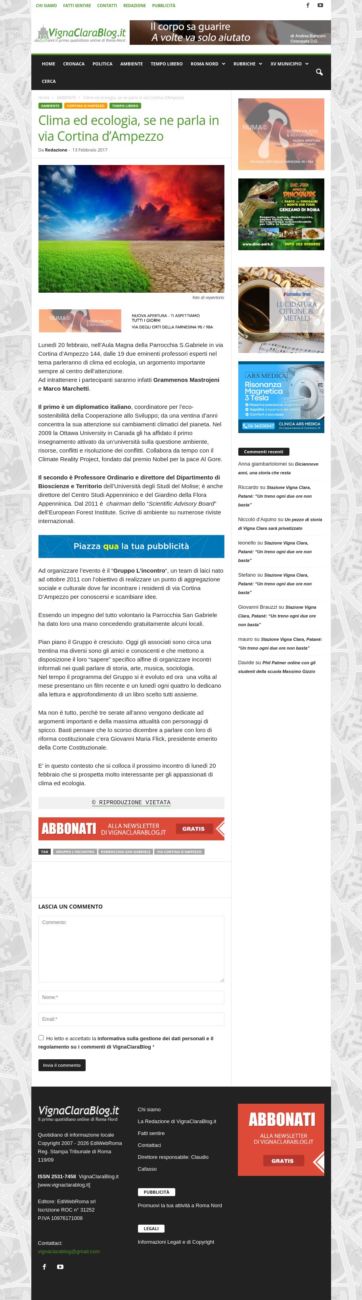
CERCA (49, 81)
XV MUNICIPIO (289, 64)
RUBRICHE (248, 64)
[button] (319, 72)
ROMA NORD (208, 64)
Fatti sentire (151, 1133)
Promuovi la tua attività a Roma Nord (180, 1205)
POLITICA (102, 64)
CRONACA (73, 64)
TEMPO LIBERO (167, 64)
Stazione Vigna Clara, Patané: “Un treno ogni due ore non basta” (275, 496)
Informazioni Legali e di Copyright (176, 1242)
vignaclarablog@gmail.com (69, 1251)
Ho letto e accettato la (126, 1042)
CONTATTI (107, 5)
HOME (49, 64)
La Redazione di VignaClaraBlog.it (177, 1121)
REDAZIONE (134, 5)
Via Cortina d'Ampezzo (179, 851)
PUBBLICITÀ (164, 5)
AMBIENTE (132, 64)
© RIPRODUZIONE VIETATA (131, 803)
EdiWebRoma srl (76, 1201)
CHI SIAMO (46, 5)
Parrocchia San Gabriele (125, 851)
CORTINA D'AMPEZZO (86, 105)
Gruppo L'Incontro (75, 851)
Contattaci (149, 1145)
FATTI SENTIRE (77, 5)
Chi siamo (149, 1109)
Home (44, 97)
